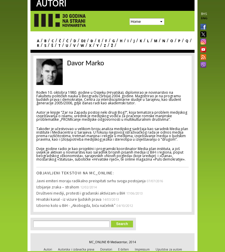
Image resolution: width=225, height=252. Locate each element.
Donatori (106, 249)
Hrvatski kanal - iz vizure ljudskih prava (68, 200)
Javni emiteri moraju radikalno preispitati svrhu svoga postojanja (91, 181)
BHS (204, 14)
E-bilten (123, 249)
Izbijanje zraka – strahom (57, 187)
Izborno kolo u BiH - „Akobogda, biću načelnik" (75, 206)
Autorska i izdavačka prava (76, 249)
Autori (48, 249)
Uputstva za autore (169, 249)
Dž (83, 40)
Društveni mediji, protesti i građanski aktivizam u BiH (80, 194)
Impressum (142, 249)
